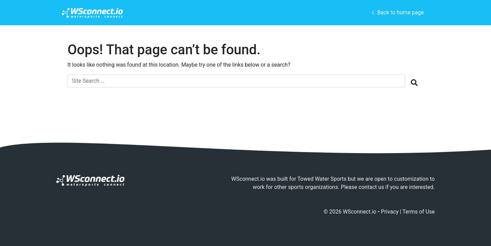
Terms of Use (418, 211)
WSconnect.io (359, 211)
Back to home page (397, 12)
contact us (371, 187)
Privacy (390, 211)
